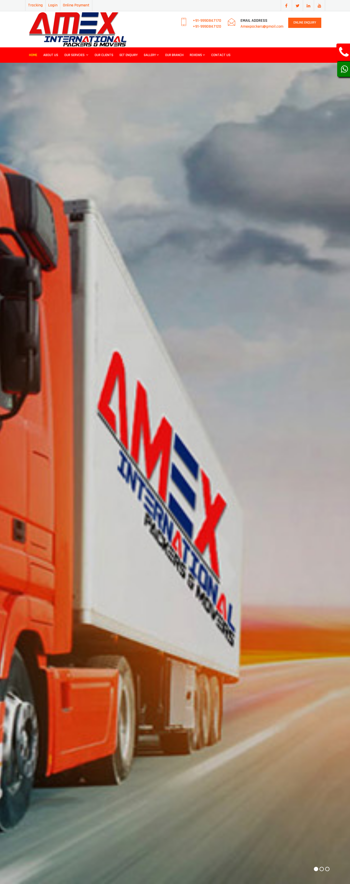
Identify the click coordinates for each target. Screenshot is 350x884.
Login (52, 5)
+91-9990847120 (207, 26)
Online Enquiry (304, 22)
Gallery (151, 55)
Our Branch (174, 55)
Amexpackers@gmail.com (262, 26)
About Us (50, 55)
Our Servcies (76, 55)
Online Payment (76, 5)
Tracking (35, 5)
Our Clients (104, 55)
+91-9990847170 (207, 20)
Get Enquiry (128, 55)
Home (33, 55)
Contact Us (221, 55)
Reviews (197, 55)
